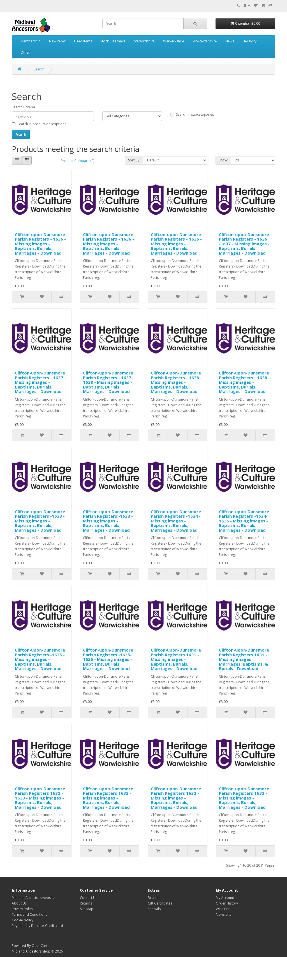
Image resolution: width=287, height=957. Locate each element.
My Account (225, 897)
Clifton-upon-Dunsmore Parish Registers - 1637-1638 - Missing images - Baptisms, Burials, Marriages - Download (108, 382)
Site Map (86, 908)
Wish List (223, 908)
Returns (86, 903)
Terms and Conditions (29, 914)
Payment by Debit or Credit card (37, 925)
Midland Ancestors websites (34, 897)
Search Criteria (23, 107)
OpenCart (39, 945)
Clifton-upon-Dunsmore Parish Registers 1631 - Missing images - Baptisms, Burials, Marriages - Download (176, 659)
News (229, 41)
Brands (153, 897)
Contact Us (88, 897)
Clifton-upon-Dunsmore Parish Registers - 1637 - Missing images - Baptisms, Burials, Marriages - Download (40, 382)
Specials (154, 908)
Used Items (83, 41)
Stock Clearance (113, 41)
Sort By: (134, 160)
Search (39, 69)
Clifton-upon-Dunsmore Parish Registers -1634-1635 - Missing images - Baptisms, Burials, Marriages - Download (244, 521)
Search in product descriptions (39, 124)
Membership (30, 41)
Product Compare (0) (77, 160)
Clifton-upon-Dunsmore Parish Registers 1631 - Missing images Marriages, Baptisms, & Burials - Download (244, 659)
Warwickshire (173, 41)
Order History (227, 903)
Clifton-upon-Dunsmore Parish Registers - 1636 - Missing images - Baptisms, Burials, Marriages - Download (40, 244)
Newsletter (224, 914)
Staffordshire (144, 41)
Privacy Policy (22, 908)
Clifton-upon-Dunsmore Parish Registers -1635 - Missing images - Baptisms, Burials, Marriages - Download (40, 659)
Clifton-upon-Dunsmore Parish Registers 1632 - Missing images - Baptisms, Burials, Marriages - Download (108, 798)
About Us (19, 903)
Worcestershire (205, 41)
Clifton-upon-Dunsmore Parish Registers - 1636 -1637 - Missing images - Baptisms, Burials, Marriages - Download (244, 244)
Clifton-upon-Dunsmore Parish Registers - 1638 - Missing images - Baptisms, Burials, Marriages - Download (176, 382)
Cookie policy (22, 920)
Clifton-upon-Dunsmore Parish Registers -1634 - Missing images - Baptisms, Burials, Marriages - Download (176, 521)
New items (57, 41)
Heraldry (249, 41)
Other (25, 52)
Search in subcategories (192, 114)
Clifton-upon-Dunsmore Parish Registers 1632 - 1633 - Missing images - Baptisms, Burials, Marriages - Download (40, 798)
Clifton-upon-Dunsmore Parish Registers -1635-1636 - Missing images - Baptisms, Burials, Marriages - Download (108, 659)
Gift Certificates (160, 903)
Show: (223, 160)
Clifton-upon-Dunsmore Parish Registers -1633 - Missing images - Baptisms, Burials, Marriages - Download (40, 521)
